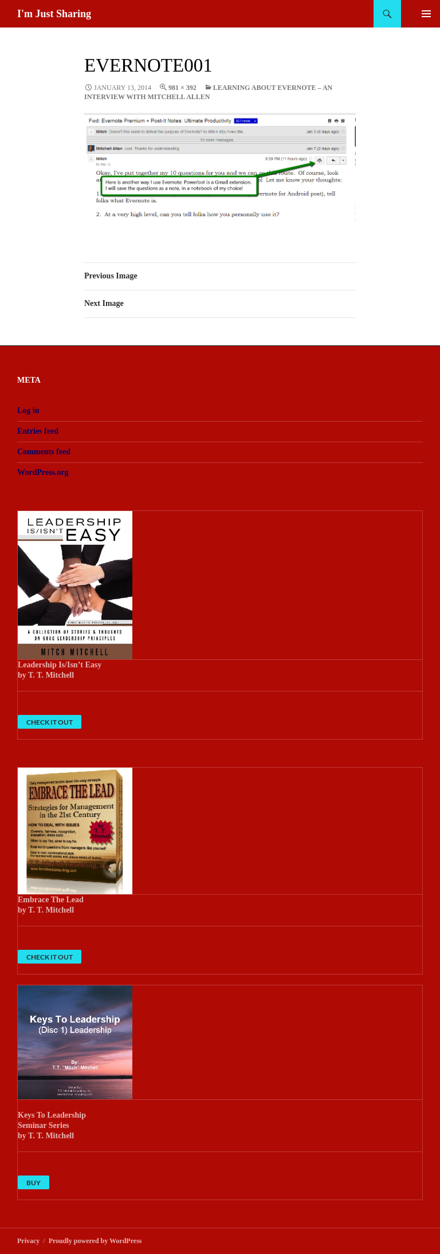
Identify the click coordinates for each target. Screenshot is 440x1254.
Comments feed (43, 451)
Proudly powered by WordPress (95, 1241)
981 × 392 (182, 88)
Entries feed (37, 431)
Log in (28, 410)
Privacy (28, 1241)
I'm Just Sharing (54, 13)
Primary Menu (426, 13)
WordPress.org (43, 472)
